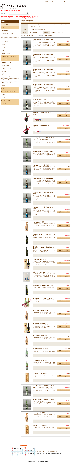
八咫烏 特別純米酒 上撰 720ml (40, 348)
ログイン (53, 1)
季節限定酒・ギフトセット (8, 33)
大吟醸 (3, 39)
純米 (2, 50)
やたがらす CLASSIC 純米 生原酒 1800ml (43, 151)
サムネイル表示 (60, 32)
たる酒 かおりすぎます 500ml (40, 373)
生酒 (2, 36)
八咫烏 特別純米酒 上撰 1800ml (40, 360)
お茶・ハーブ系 (5, 74)
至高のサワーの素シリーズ (8, 82)
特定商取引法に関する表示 (55, 451)
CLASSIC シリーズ (6, 30)
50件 (36, 32)
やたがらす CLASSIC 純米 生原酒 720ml (43, 138)
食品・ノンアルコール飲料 (8, 91)
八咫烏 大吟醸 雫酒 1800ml (39, 259)
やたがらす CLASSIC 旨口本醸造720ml (42, 165)
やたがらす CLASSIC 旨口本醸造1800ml (43, 178)
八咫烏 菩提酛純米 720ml (39, 99)
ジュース (4, 97)
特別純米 (4, 47)
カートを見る (62, 1)
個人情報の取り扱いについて (43, 451)
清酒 (2, 27)
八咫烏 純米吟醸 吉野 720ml (41, 272)
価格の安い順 (37, 29)
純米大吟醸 (4, 41)
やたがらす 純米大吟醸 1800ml (40, 222)
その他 (3, 85)
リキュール (4, 59)
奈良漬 (3, 94)
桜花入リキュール (6, 68)
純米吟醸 (4, 44)
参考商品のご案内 (5, 100)
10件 (30, 32)
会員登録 (46, 1)
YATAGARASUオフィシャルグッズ (10, 56)
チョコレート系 (5, 77)
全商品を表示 (4, 24)
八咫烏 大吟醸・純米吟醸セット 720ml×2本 (43, 298)
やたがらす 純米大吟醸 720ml (40, 335)
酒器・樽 (3, 103)
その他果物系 (5, 65)
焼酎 (2, 88)
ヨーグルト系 (5, 71)
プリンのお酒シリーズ (7, 80)
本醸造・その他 (5, 53)
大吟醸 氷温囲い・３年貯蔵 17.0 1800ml (43, 285)
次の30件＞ (50, 35)
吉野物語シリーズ (6, 62)
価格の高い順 (43, 29)
